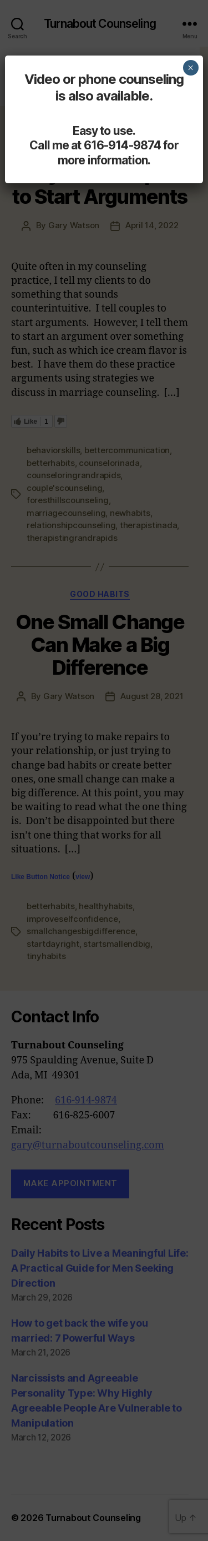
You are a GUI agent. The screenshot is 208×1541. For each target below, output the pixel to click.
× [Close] (190, 68)
